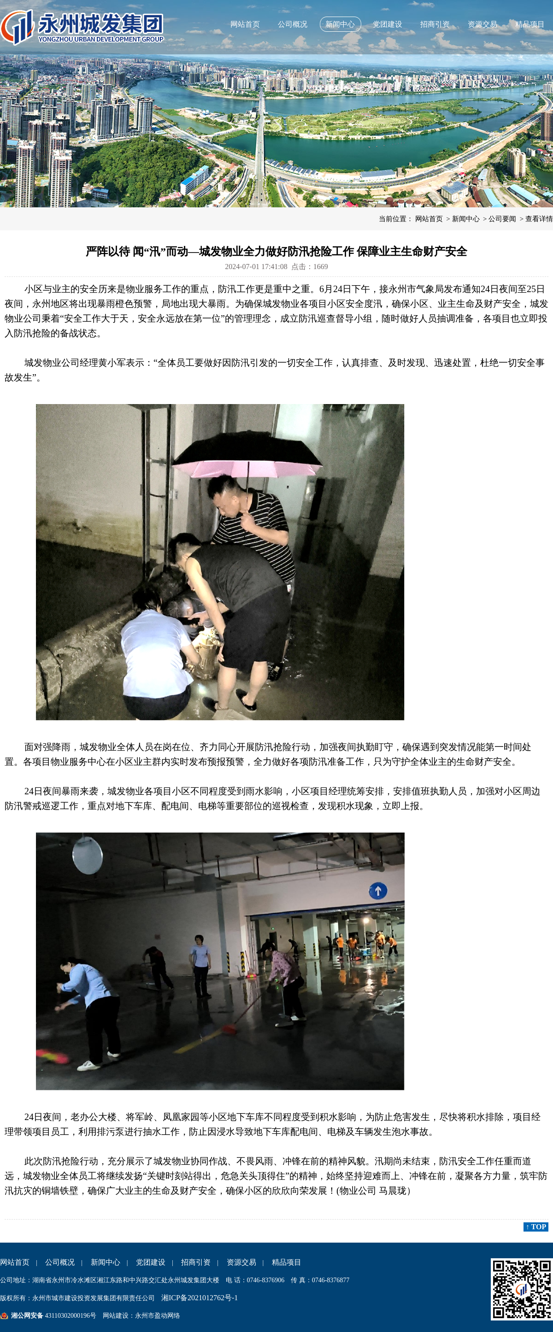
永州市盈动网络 (157, 1315)
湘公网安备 (27, 1315)
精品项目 (530, 24)
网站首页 (245, 24)
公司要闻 (502, 219)
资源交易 (482, 24)
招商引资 (435, 24)
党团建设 (387, 24)
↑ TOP (536, 1227)
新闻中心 (340, 24)
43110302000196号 (69, 1315)
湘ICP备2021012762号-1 (199, 1298)
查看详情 (539, 219)
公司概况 (292, 24)
